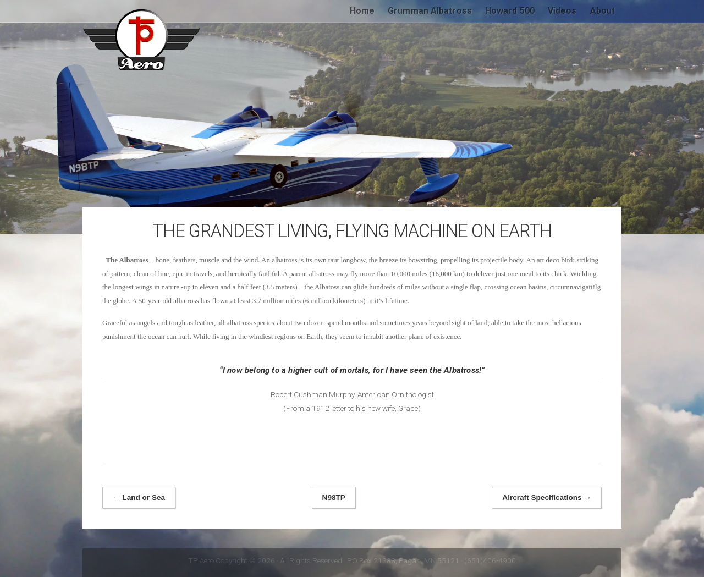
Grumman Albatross (430, 11)
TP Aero (141, 39)
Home (362, 11)
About (602, 11)
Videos (562, 11)
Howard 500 (510, 11)
